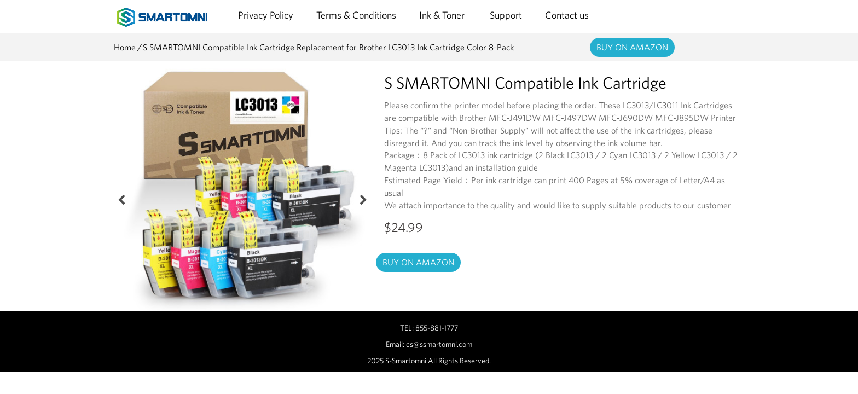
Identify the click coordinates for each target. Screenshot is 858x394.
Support (506, 15)
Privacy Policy (265, 15)
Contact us (567, 15)
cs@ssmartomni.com (439, 344)
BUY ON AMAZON (632, 47)
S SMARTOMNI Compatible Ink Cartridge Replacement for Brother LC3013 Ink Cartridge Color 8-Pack (328, 47)
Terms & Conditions (356, 15)
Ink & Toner (443, 15)
